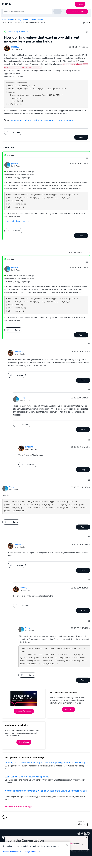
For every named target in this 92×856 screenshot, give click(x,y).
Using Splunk (22, 20)
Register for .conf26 (23, 711)
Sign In (80, 4)
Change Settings (30, 852)
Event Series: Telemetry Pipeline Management (27, 776)
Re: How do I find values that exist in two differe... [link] (25, 22)
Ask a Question (77, 11)
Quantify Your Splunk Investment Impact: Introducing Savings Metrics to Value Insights (46, 762)
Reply (81, 137)
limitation (37, 120)
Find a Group (24, 742)
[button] (86, 32)
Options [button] (84, 22)
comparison (16, 120)
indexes (27, 120)
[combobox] (32, 11)
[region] (35, 849)
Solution (10, 155)
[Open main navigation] (88, 4)
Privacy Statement (11, 852)
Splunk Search (36, 20)
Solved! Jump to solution (17, 31)
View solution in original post (16, 221)
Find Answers (8, 20)
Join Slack (69, 709)
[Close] (67, 845)
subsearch (69, 120)
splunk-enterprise (53, 120)
